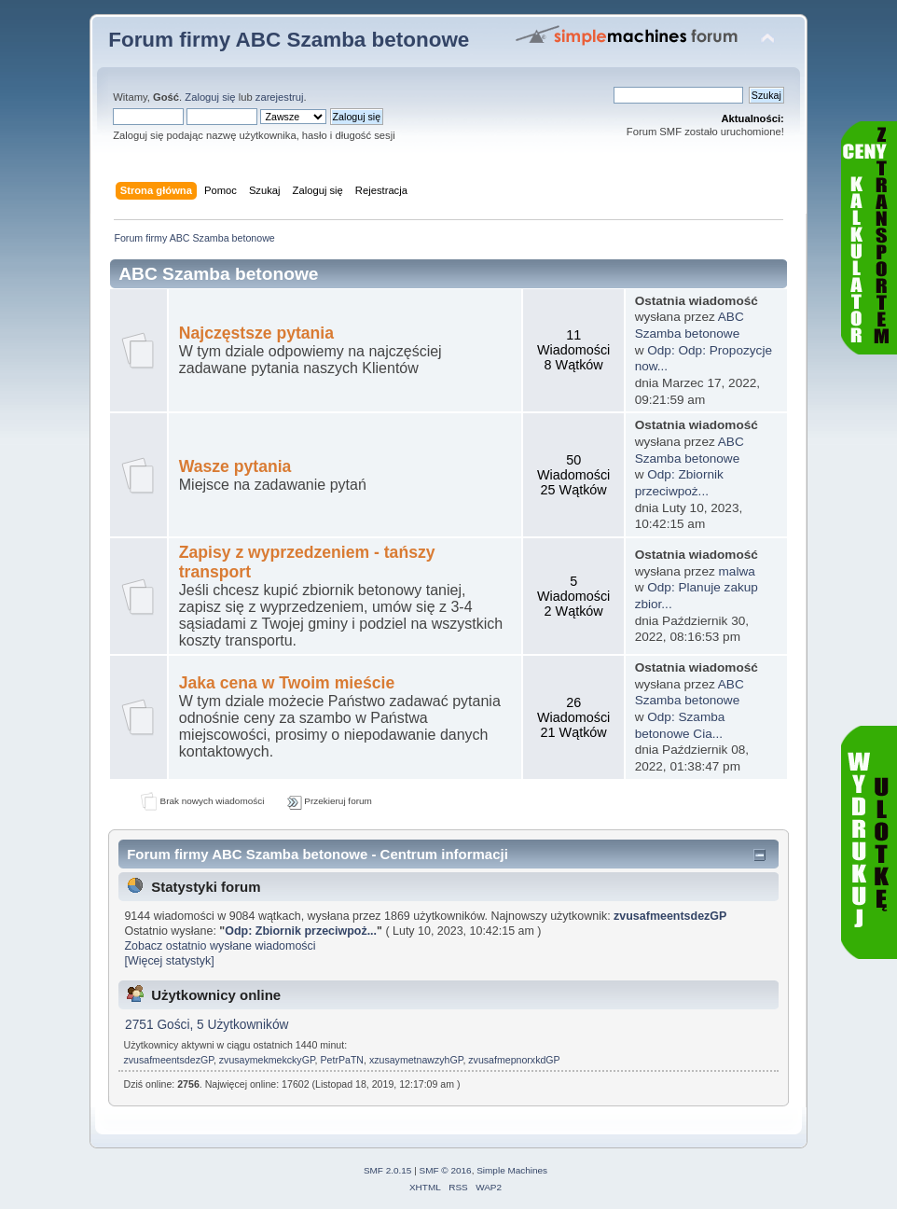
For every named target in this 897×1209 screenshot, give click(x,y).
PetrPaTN (343, 1059)
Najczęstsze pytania (256, 333)
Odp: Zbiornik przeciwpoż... (301, 931)
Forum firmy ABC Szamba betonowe (288, 39)
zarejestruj (279, 97)
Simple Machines (511, 1170)
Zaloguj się (210, 97)
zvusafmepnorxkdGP (513, 1059)
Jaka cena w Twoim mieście (286, 683)
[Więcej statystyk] (169, 960)
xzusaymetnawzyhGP (416, 1059)
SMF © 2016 (446, 1170)
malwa (737, 571)
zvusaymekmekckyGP (267, 1059)
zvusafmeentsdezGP (670, 916)
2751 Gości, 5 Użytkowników (206, 1025)
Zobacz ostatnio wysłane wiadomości (219, 945)
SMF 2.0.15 (388, 1170)
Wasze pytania (235, 466)
